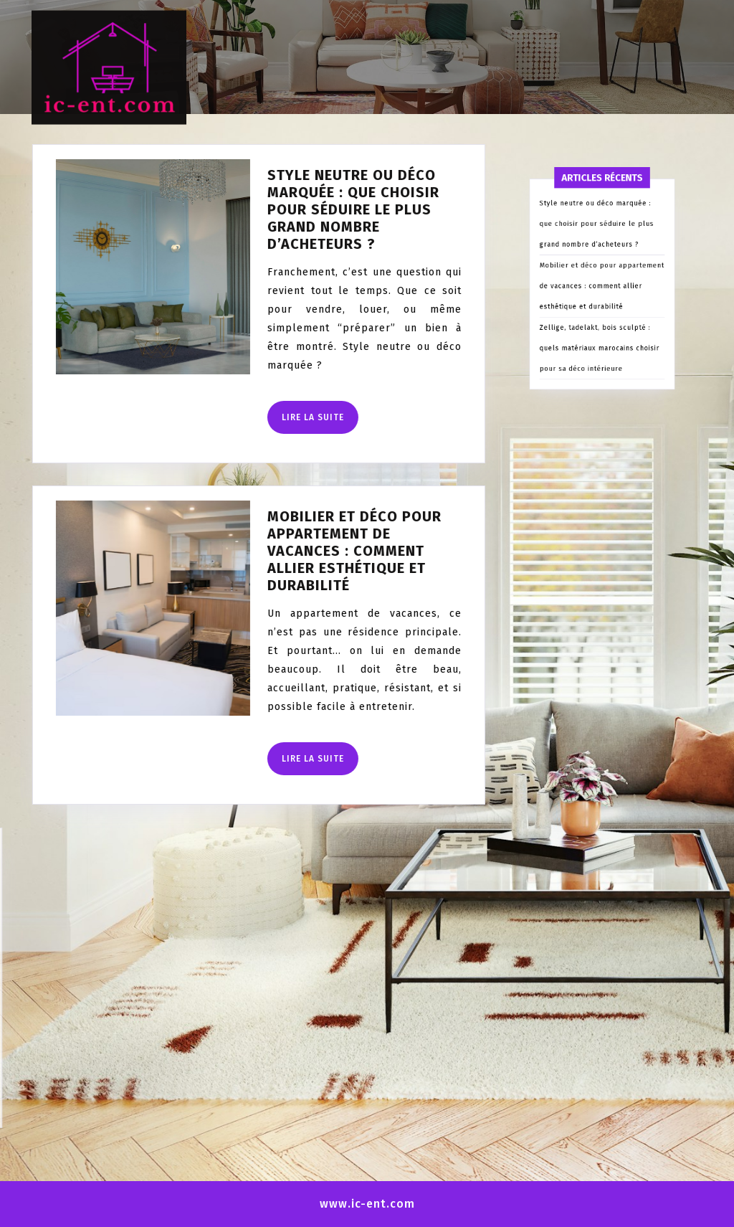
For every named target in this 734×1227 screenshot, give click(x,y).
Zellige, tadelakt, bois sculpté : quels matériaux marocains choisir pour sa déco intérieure (601, 417)
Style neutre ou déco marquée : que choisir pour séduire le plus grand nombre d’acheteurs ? (326, 209)
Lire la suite (292, 422)
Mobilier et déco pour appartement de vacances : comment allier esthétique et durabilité (327, 551)
